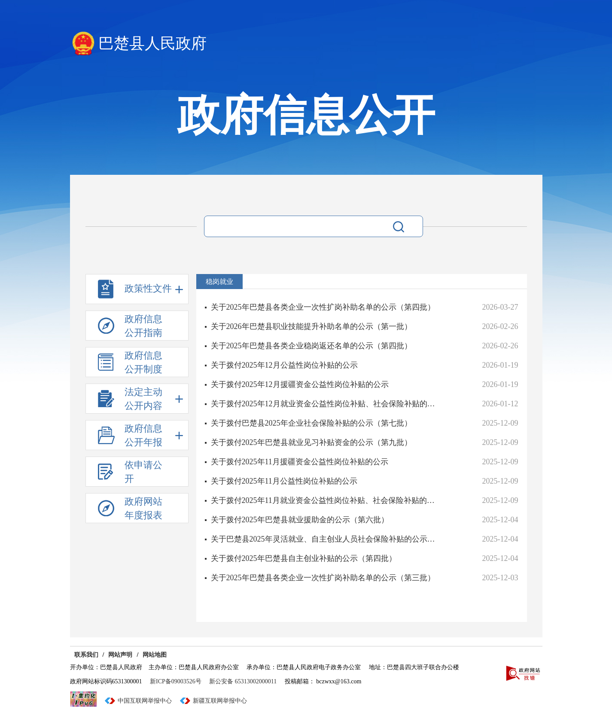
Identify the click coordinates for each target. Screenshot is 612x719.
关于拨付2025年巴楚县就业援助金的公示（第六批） (300, 519)
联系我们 (86, 655)
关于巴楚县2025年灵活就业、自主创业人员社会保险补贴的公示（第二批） (326, 539)
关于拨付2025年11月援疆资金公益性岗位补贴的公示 (299, 461)
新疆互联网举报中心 (220, 701)
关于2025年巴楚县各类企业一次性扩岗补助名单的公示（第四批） (323, 307)
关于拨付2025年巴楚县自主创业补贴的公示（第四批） (303, 558)
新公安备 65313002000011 (243, 681)
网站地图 (155, 655)
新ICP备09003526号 (175, 681)
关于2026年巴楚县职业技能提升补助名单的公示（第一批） (311, 326)
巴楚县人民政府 (152, 43)
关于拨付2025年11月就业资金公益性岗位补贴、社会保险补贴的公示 (326, 500)
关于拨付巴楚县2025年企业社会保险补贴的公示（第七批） (311, 423)
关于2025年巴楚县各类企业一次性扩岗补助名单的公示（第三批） (323, 577)
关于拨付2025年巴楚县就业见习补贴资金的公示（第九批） (311, 442)
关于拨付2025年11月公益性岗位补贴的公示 (284, 481)
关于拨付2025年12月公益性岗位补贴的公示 (284, 365)
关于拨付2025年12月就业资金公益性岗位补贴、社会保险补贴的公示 (326, 403)
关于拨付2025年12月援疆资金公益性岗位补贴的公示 (300, 384)
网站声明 (120, 655)
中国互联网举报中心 (145, 701)
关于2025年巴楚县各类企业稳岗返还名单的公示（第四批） (311, 345)
